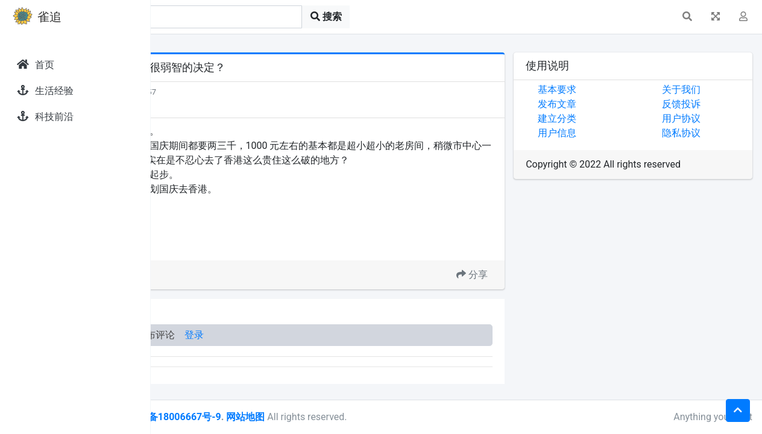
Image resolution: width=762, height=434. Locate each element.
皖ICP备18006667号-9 (314, 417)
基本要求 (604, 89)
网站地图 (387, 417)
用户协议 (704, 118)
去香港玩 (234, 260)
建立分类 (604, 118)
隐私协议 (704, 133)
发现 (204, 91)
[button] (687, 17)
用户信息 (604, 133)
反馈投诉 (704, 104)
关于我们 (704, 89)
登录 (336, 349)
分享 (519, 289)
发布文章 (604, 104)
